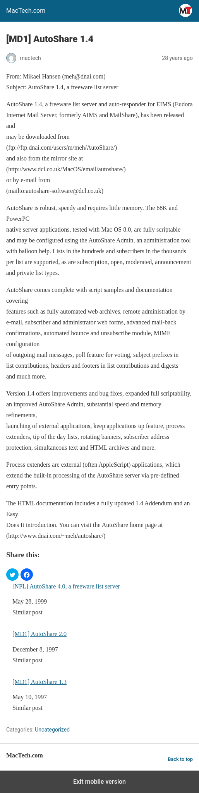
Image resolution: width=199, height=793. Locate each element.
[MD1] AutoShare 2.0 (39, 634)
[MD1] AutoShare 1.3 (39, 682)
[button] (12, 574)
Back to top (180, 759)
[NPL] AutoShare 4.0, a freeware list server (66, 586)
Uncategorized (52, 729)
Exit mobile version (99, 781)
